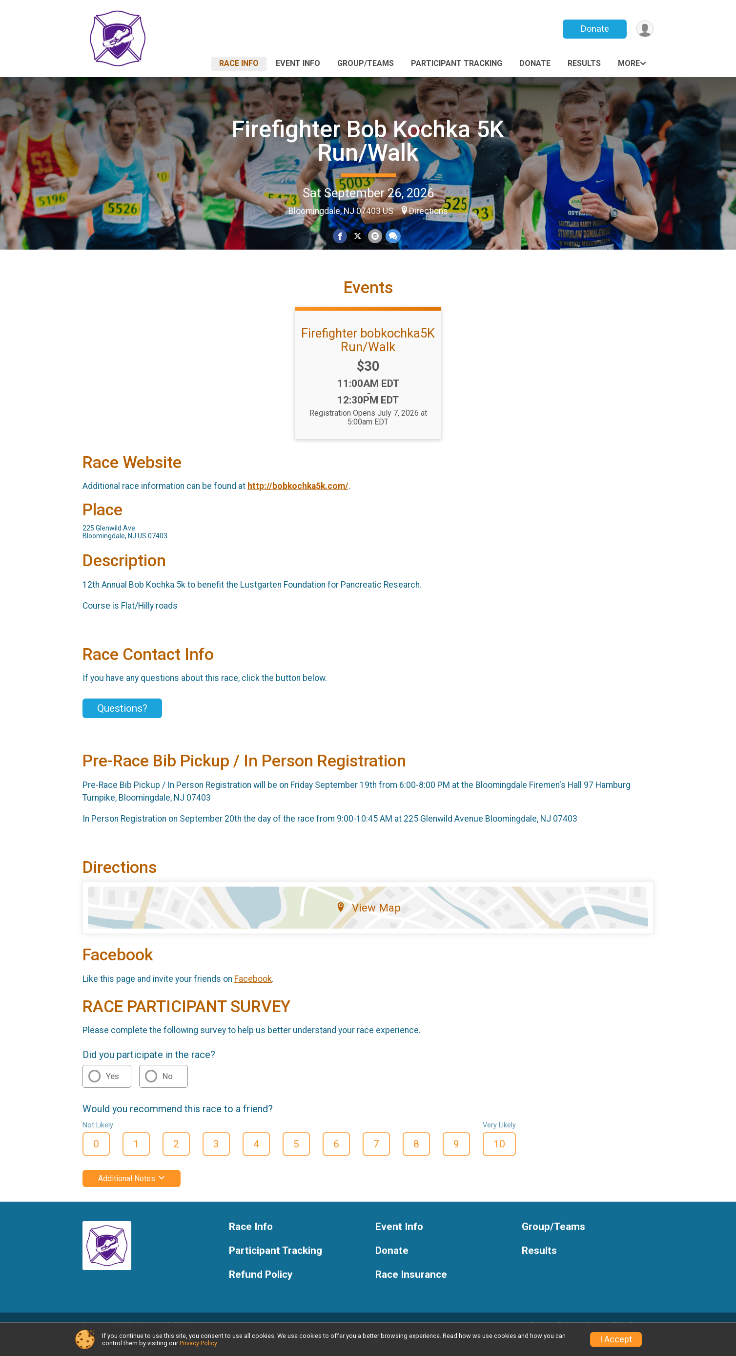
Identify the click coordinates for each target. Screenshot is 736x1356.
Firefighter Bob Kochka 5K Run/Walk (368, 141)
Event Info (298, 63)
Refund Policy (260, 1287)
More (629, 63)
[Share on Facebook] (340, 237)
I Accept (616, 1339)
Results (584, 63)
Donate (594, 28)
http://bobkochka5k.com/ (297, 499)
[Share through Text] (392, 237)
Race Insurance (411, 1287)
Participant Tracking (456, 63)
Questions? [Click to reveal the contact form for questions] (122, 721)
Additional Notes (131, 1191)
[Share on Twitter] (357, 237)
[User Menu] (644, 29)
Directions (428, 211)
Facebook (253, 992)
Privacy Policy (198, 1343)
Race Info (239, 63)
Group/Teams (365, 63)
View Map (368, 920)
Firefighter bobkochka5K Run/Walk (368, 353)
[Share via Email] (375, 237)
